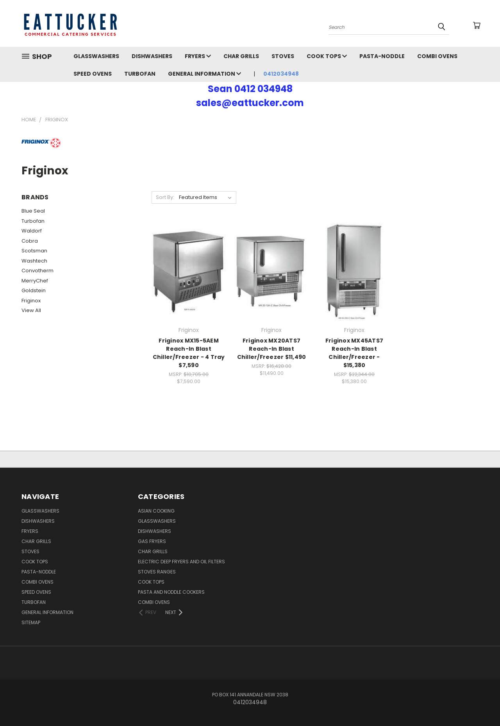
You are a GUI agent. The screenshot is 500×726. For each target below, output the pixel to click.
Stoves (282, 56)
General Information (204, 74)
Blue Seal (33, 211)
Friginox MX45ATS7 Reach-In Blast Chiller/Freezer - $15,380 (354, 353)
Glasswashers (96, 56)
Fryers (198, 56)
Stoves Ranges (157, 571)
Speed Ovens (92, 74)
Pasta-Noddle (382, 56)
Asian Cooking (156, 511)
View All (31, 310)
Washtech (34, 260)
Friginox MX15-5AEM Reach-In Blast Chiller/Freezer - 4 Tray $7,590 (189, 353)
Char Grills (241, 56)
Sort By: (165, 197)
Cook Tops (327, 56)
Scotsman (34, 250)
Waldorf (31, 230)
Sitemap (30, 622)
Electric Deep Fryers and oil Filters (181, 561)
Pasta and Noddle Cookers (171, 592)
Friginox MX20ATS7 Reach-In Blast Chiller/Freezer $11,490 (271, 349)
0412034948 (281, 74)
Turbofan (139, 74)
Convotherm (37, 270)
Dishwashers (152, 56)
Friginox (31, 300)
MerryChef (34, 280)
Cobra (29, 241)
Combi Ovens (437, 56)
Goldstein (33, 290)
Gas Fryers (152, 541)
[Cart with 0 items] (476, 25)
